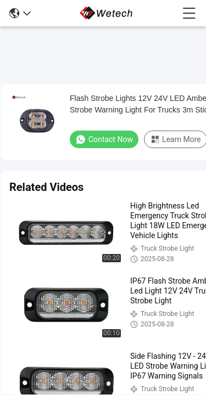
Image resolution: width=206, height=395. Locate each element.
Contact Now (104, 139)
